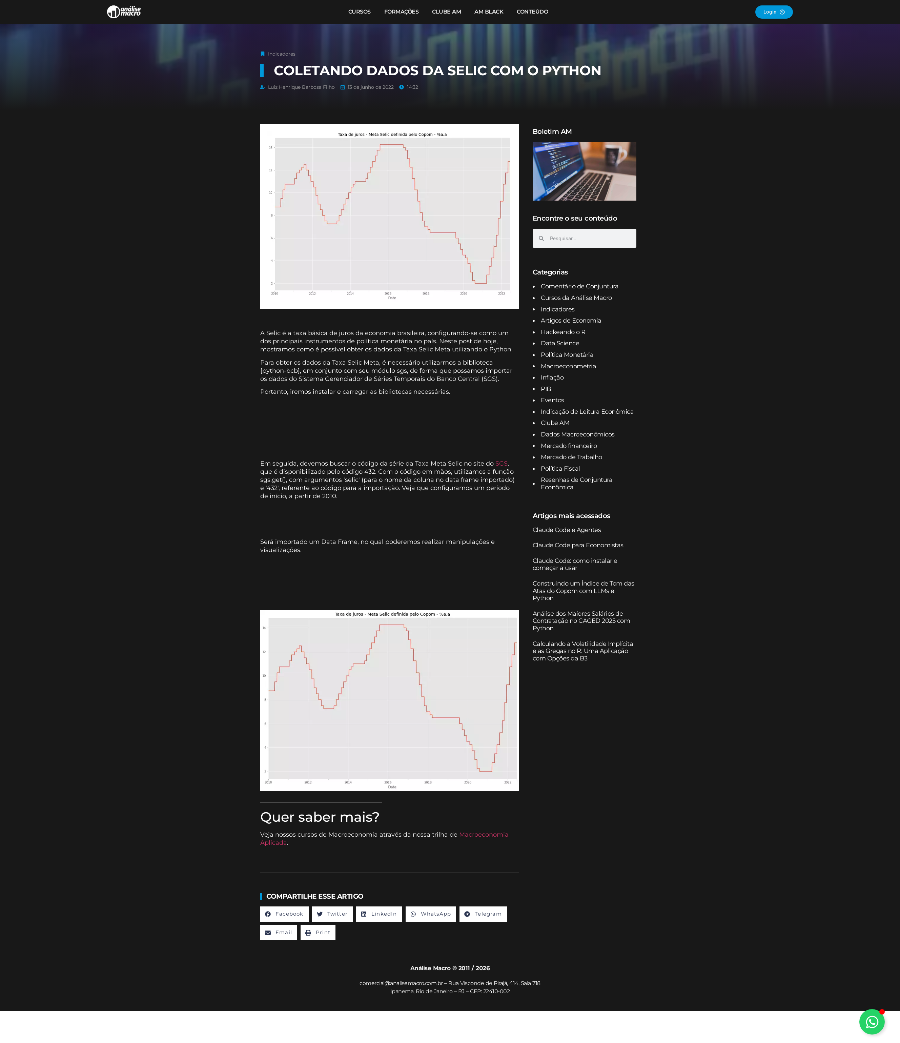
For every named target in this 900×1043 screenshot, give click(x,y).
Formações (401, 11)
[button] (284, 914)
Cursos (359, 11)
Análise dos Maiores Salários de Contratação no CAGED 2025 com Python (581, 621)
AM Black (488, 11)
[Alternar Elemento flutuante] (872, 1022)
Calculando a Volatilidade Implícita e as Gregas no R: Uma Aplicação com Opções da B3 (583, 651)
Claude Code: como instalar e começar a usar (575, 564)
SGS (501, 463)
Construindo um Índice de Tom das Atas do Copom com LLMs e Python (583, 591)
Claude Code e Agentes (567, 530)
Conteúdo (532, 11)
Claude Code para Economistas (578, 545)
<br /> (389, 426)
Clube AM (446, 11)
